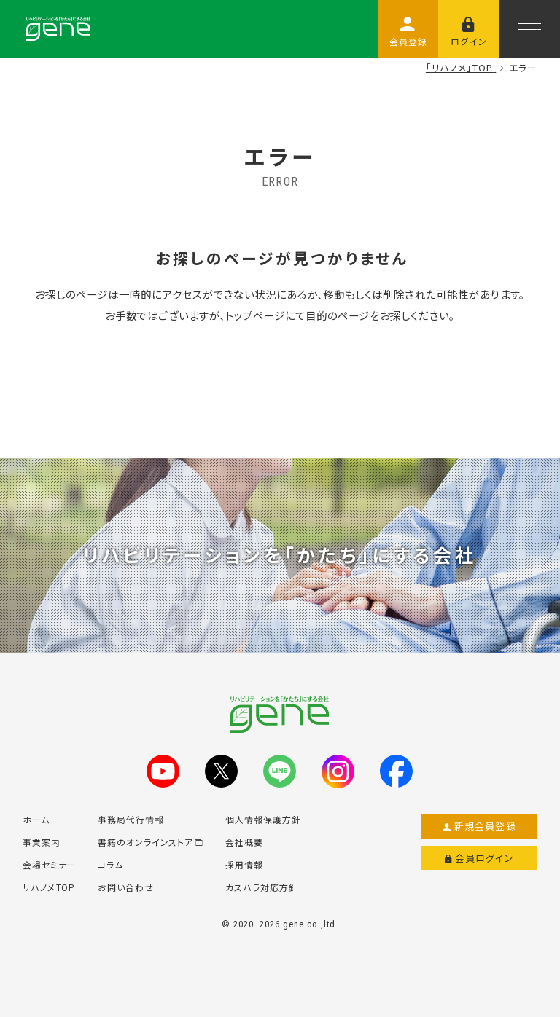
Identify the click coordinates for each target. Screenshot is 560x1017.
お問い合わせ (126, 887)
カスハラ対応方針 (261, 887)
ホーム (36, 819)
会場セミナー (50, 864)
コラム (110, 864)
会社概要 (244, 842)
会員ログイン (479, 858)
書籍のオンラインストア (150, 842)
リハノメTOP (49, 887)
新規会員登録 (479, 826)
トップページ (255, 315)
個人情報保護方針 (263, 819)
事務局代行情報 (131, 819)
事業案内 (42, 842)
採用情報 (244, 864)
